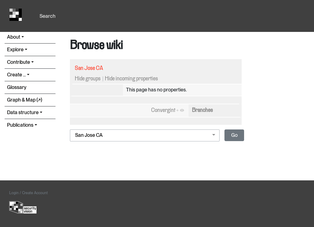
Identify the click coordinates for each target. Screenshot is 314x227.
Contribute (18, 62)
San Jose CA (89, 68)
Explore (15, 49)
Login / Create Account (28, 193)
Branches (202, 110)
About (13, 37)
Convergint (163, 110)
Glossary (16, 87)
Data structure (23, 112)
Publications (20, 125)
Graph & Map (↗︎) (24, 100)
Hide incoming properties (131, 79)
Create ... (16, 75)
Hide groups (88, 79)
